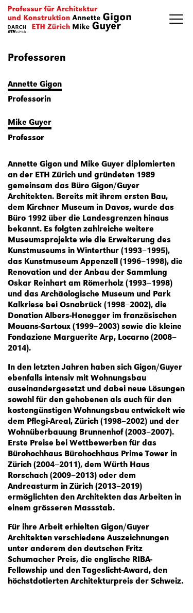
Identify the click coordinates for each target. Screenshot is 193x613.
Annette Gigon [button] (35, 83)
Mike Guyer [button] (29, 121)
